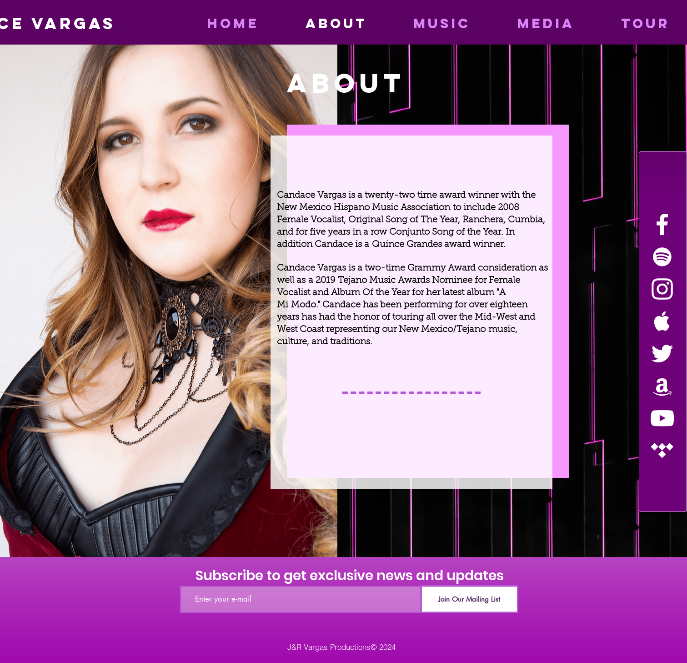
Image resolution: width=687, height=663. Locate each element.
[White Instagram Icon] (662, 289)
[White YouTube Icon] (662, 418)
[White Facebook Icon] (662, 224)
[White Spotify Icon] (662, 256)
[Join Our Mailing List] (469, 599)
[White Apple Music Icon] (662, 321)
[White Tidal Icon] (662, 450)
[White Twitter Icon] (662, 353)
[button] (529, 23)
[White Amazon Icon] (662, 386)
